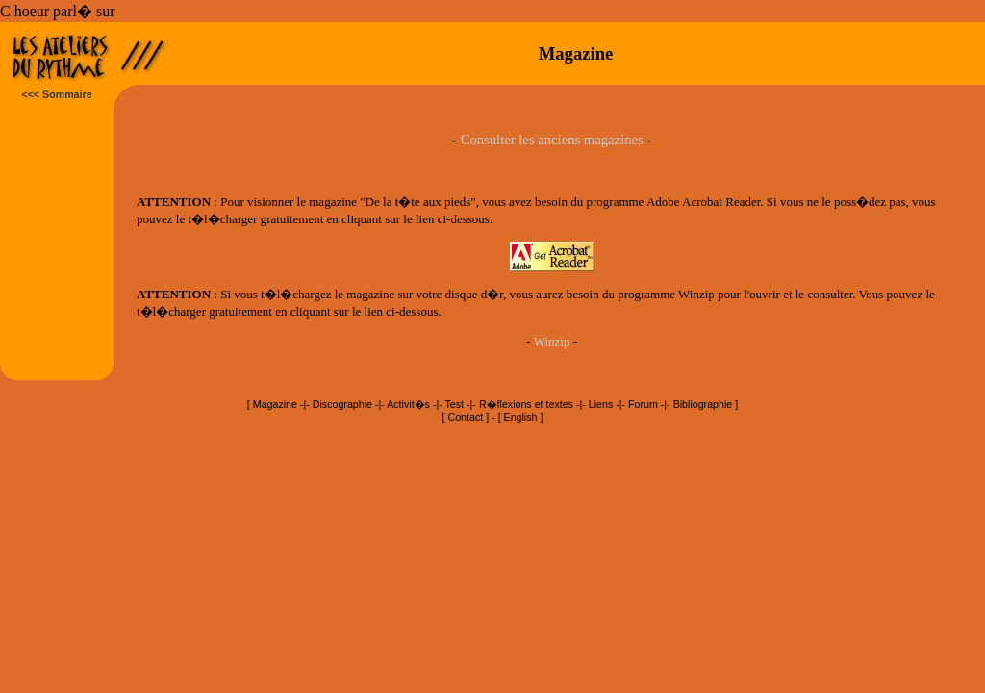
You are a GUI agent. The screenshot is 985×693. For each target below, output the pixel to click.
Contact (466, 417)
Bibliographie (703, 404)
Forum (643, 404)
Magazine (275, 404)
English (521, 417)
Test (455, 404)
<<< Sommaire (56, 94)
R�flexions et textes (526, 404)
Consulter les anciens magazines (552, 139)
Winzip (552, 341)
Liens (601, 404)
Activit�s (408, 404)
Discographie (342, 404)
